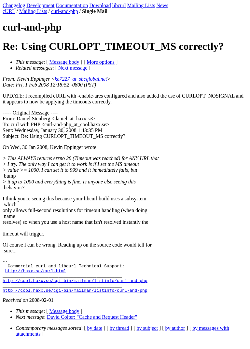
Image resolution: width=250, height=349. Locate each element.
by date (95, 335)
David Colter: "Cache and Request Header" (92, 324)
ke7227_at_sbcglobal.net (81, 79)
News (162, 5)
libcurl (119, 5)
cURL (9, 11)
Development (40, 5)
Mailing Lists (141, 5)
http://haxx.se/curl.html (35, 273)
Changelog (14, 5)
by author (175, 335)
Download (100, 5)
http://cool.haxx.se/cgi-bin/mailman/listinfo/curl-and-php (75, 285)
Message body (64, 62)
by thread (119, 335)
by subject (147, 335)
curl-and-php (64, 11)
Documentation (72, 5)
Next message (72, 68)
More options (101, 62)
